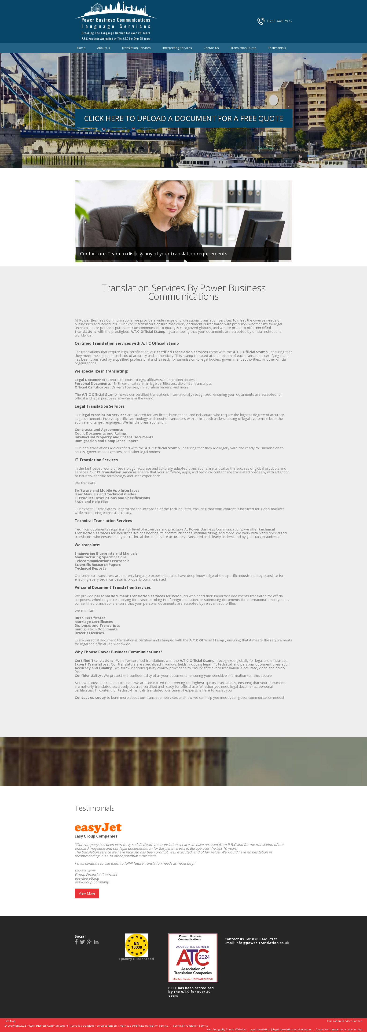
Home (81, 48)
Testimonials (277, 48)
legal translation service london (292, 1029)
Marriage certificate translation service (144, 1025)
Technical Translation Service (189, 1025)
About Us (103, 48)
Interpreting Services (177, 48)
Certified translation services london (94, 1025)
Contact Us (211, 48)
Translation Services (136, 48)
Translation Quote (243, 48)
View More (87, 893)
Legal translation (260, 1029)
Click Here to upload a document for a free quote (183, 118)
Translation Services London (344, 1021)
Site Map (10, 1021)
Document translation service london (339, 1029)
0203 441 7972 (279, 20)
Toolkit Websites (236, 1029)
